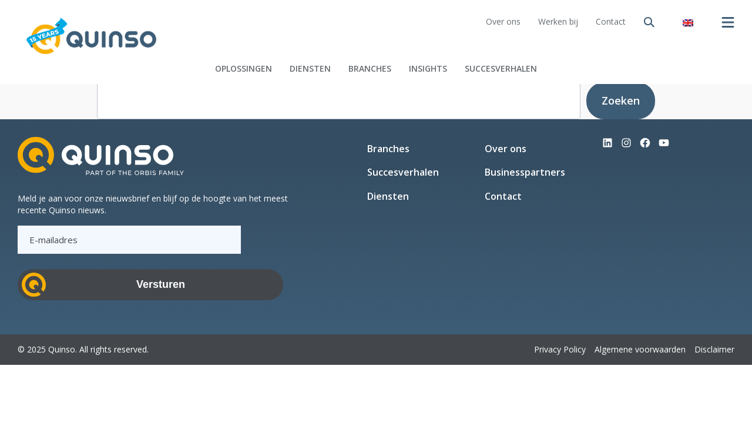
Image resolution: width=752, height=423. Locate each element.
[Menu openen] (727, 22)
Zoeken (621, 100)
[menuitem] (688, 22)
